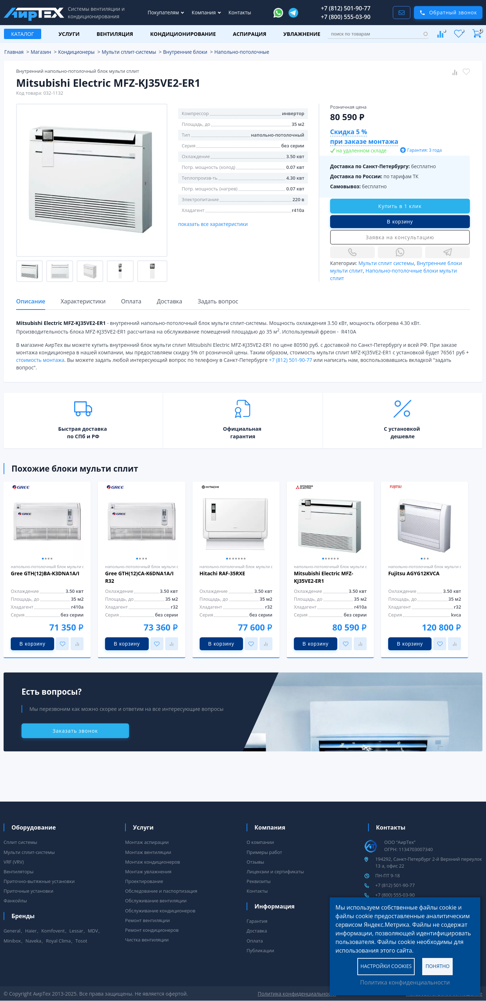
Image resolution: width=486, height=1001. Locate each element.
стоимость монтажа (40, 360)
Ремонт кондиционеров (151, 930)
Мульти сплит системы (386, 263)
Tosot (81, 941)
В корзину (400, 222)
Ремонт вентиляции (147, 920)
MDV (93, 930)
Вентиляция (115, 33)
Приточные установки (28, 891)
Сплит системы (20, 842)
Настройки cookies (386, 966)
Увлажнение (302, 33)
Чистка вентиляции (147, 939)
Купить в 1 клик (399, 206)
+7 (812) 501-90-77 (346, 8)
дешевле (403, 436)
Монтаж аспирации (147, 842)
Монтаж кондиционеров (152, 862)
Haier (31, 930)
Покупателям (164, 12)
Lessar (76, 930)
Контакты (240, 12)
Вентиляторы (19, 871)
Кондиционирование (183, 33)
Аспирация (249, 33)
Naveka (33, 941)
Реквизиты (259, 881)
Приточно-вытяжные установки (39, 881)
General (12, 930)
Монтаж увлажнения (148, 871)
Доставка (257, 930)
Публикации (260, 950)
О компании (260, 842)
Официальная (242, 428)
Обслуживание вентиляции (156, 900)
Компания (204, 12)
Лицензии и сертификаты (275, 871)
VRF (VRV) (14, 862)
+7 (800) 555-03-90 (346, 17)
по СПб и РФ (83, 436)
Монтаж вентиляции (148, 852)
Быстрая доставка (82, 428)
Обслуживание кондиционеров (160, 910)
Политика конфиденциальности (405, 982)
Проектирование (144, 881)
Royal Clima (58, 941)
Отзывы (255, 862)
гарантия (243, 436)
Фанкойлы (15, 900)
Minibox (12, 941)
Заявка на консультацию (400, 237)
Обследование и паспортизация (161, 891)
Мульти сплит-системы (29, 852)
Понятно (437, 966)
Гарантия (257, 921)
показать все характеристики (213, 224)
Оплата (255, 941)
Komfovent (53, 930)
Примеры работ (264, 852)
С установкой (402, 428)
